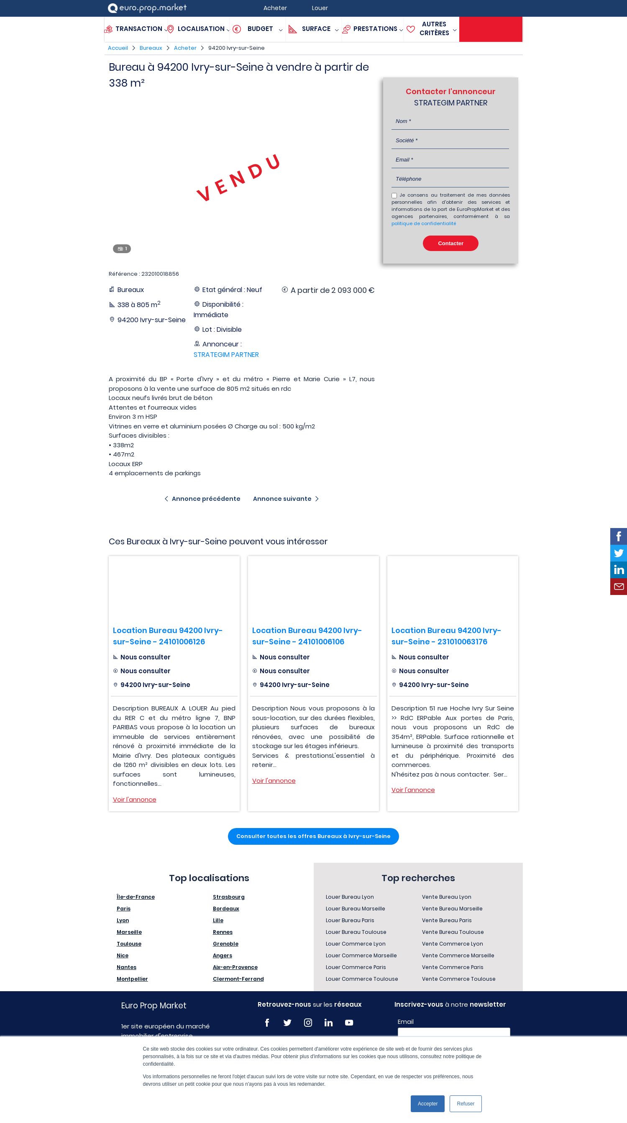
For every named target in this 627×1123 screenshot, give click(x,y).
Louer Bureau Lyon (350, 896)
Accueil (118, 48)
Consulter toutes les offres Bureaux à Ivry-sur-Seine (313, 836)
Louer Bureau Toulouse (356, 932)
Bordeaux (226, 908)
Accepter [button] (428, 1104)
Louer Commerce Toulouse (362, 978)
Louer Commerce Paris (356, 967)
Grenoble (225, 943)
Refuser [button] (465, 1104)
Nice (122, 955)
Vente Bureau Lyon (446, 896)
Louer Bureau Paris (350, 920)
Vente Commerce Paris (453, 967)
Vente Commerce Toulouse (459, 978)
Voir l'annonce (134, 799)
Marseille (129, 932)
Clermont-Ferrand (238, 978)
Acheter (185, 48)
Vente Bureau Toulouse (453, 932)
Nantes (126, 967)
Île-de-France (136, 896)
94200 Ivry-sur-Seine (236, 48)
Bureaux (151, 48)
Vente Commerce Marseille (458, 955)
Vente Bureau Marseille (452, 908)
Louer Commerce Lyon (356, 943)
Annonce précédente (206, 499)
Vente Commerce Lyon (452, 943)
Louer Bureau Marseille (355, 908)
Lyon (123, 920)
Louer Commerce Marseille (361, 955)
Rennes (223, 932)
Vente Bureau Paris (447, 920)
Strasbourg (229, 896)
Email (406, 1022)
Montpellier (132, 978)
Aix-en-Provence (235, 967)
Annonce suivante (282, 499)
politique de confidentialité (424, 223)
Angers (222, 955)
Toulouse (129, 943)
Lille (218, 920)
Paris (124, 908)
